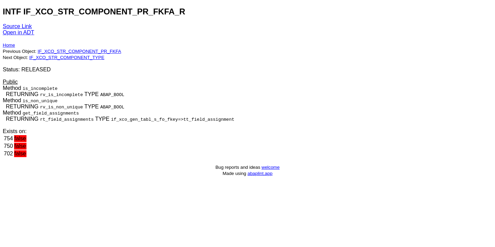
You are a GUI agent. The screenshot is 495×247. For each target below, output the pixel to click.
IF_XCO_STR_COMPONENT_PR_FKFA (79, 51)
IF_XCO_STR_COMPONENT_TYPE (66, 57)
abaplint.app (260, 173)
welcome (271, 167)
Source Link (17, 26)
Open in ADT (18, 32)
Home (9, 45)
